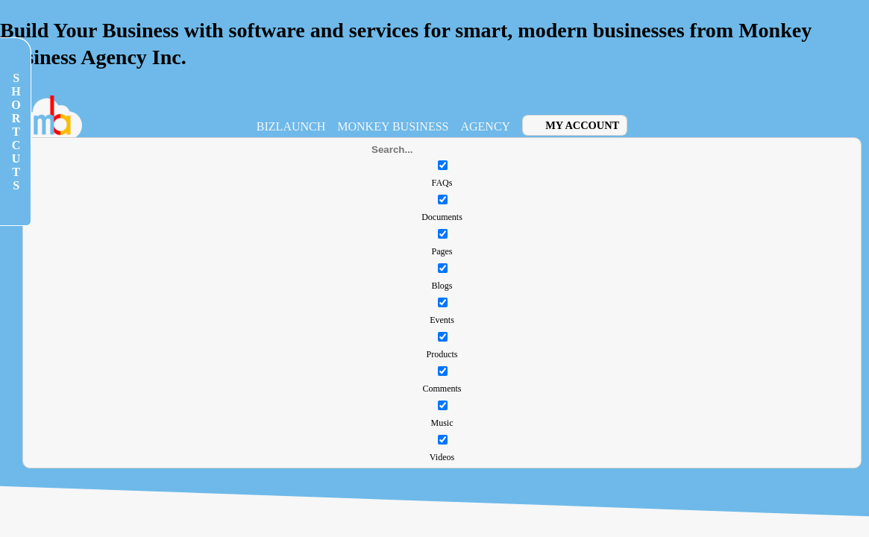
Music (442, 423)
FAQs (442, 183)
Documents (441, 217)
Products (442, 354)
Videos (442, 457)
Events (442, 320)
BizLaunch (291, 126)
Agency (485, 126)
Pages (442, 251)
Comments (441, 388)
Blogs (441, 285)
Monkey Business (392, 126)
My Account (582, 125)
